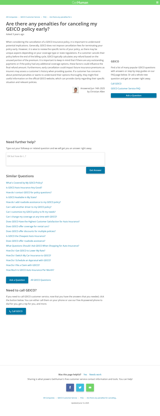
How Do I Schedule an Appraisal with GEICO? (28, 260)
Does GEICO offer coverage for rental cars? (27, 226)
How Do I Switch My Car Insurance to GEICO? (28, 255)
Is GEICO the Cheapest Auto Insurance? (25, 236)
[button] (157, 2)
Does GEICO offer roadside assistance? (25, 240)
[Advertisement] (55, 116)
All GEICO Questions (41, 280)
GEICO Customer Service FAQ (125, 88)
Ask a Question (17, 280)
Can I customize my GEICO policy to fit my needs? (31, 211)
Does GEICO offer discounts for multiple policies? (31, 231)
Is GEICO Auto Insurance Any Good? (24, 187)
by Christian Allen (96, 91)
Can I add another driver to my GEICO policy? (28, 207)
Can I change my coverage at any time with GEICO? (31, 216)
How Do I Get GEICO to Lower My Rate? (25, 250)
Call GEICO (116, 83)
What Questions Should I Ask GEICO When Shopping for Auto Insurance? (42, 245)
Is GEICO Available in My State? (21, 197)
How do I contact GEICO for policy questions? (29, 192)
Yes (85, 374)
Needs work (95, 374)
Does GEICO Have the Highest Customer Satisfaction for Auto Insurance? (43, 221)
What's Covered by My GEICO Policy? (24, 182)
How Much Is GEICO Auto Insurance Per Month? (30, 270)
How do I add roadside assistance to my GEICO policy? (33, 202)
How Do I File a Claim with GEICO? (23, 265)
